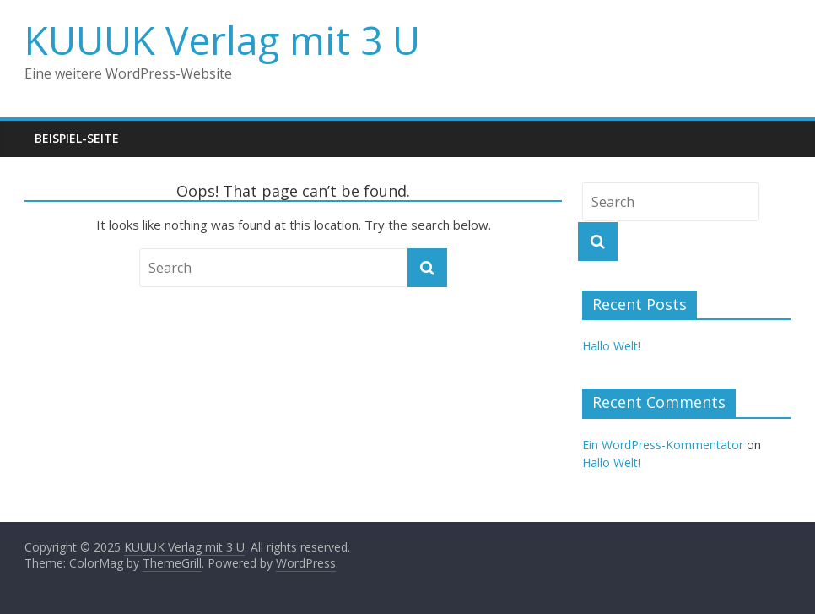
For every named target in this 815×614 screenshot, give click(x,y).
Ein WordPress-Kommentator (662, 445)
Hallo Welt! (611, 346)
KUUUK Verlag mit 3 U (222, 40)
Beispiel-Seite (77, 138)
